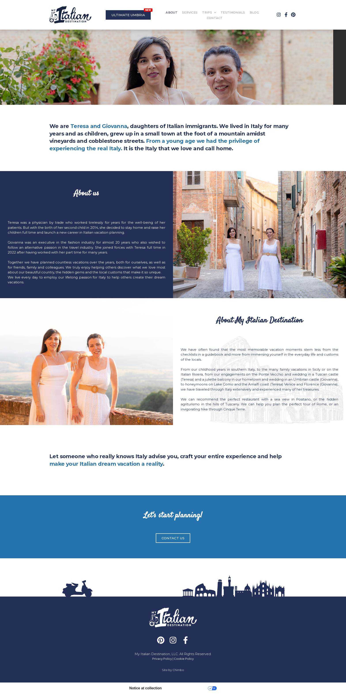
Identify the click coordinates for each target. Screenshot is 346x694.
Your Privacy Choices (187, 688)
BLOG (254, 12)
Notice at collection (145, 688)
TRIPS (209, 12)
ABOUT (171, 12)
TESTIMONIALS (233, 12)
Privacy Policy (162, 658)
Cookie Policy (184, 658)
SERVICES (189, 12)
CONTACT (215, 18)
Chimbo (178, 670)
